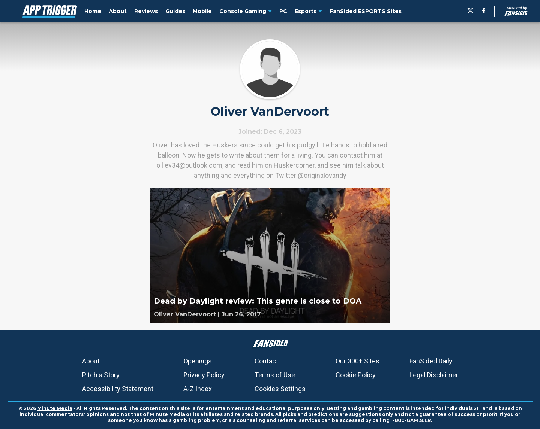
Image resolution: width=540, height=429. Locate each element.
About (91, 361)
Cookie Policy (356, 375)
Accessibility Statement (117, 389)
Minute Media (54, 408)
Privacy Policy (204, 375)
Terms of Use (275, 375)
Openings (197, 361)
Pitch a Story (101, 375)
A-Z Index (197, 389)
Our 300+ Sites (358, 361)
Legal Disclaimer (434, 375)
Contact (266, 361)
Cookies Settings (280, 389)
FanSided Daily (431, 361)
